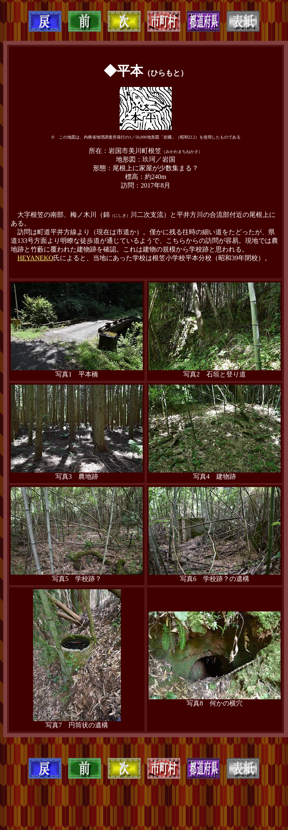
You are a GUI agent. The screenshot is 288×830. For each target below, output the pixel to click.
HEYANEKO (35, 257)
